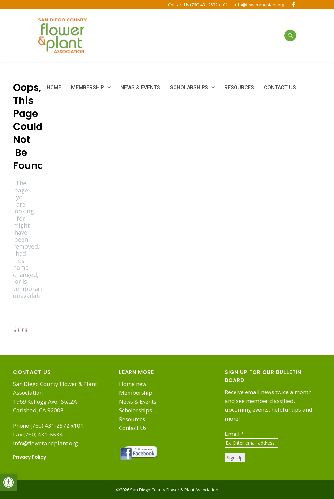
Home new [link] (132, 384)
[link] (8, 482)
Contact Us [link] (133, 428)
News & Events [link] (137, 401)
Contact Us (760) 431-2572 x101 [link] (198, 4)
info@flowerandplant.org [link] (259, 4)
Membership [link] (135, 392)
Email (234, 433)
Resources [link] (132, 419)
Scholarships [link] (135, 410)
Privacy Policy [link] (29, 457)
